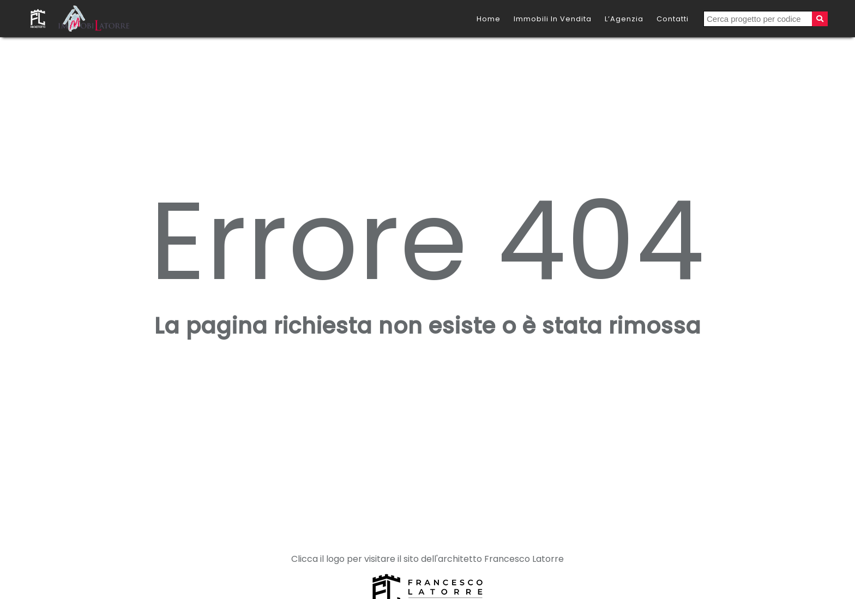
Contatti (673, 19)
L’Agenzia (624, 19)
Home (489, 19)
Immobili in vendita (553, 19)
